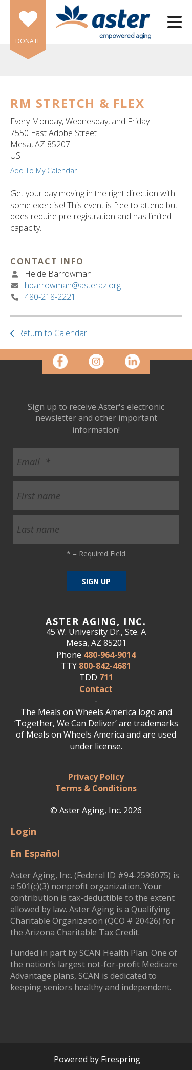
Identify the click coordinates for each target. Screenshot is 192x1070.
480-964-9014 (109, 654)
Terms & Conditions (96, 788)
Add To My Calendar (43, 170)
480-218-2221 (50, 296)
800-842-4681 (105, 666)
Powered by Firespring (97, 1059)
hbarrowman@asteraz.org (73, 285)
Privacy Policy (96, 777)
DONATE (27, 41)
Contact (96, 689)
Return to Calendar (52, 333)
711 (106, 677)
